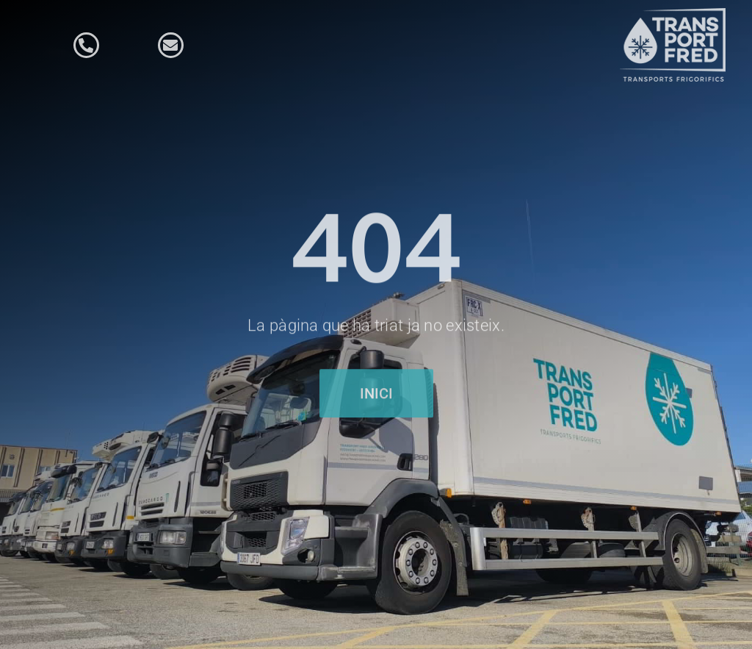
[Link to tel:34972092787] (86, 45)
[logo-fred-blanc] (675, 14)
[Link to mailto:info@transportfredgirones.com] (171, 45)
